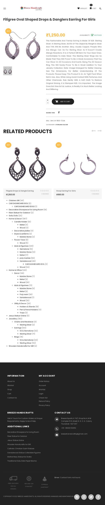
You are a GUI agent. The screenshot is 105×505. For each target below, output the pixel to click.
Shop (9, 389)
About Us (11, 381)
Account (42, 385)
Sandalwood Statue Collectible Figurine (23, 452)
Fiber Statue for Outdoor (17, 436)
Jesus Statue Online (15, 440)
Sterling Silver (62, 125)
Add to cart (65, 101)
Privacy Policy (44, 405)
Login (41, 393)
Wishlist (82, 8)
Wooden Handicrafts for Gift (19, 444)
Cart (93, 8)
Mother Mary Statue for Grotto (19, 457)
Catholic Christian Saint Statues (20, 448)
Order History (44, 381)
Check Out (43, 398)
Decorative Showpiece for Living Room (23, 432)
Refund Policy (44, 401)
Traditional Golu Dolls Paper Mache (22, 461)
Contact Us (12, 398)
